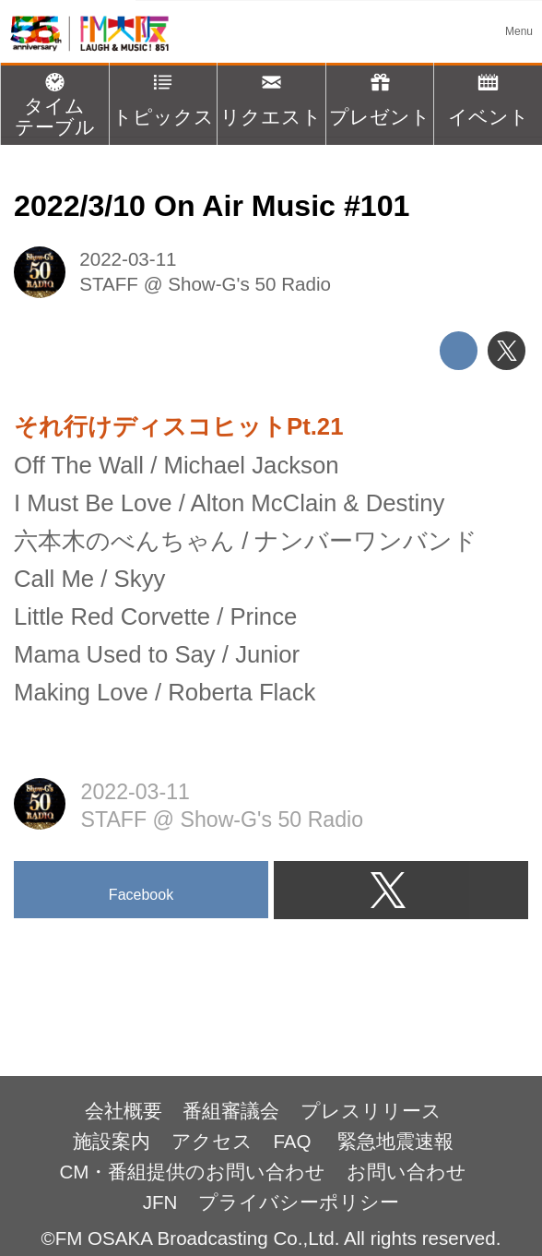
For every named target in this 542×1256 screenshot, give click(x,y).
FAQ (294, 1141)
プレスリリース (371, 1110)
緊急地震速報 (395, 1141)
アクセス (212, 1141)
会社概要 (123, 1110)
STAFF (108, 283)
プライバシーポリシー (298, 1202)
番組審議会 (231, 1110)
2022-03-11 (127, 258)
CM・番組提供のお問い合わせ (192, 1171)
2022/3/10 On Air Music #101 (211, 205)
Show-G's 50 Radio (249, 283)
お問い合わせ (406, 1171)
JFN (160, 1202)
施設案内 (111, 1141)
